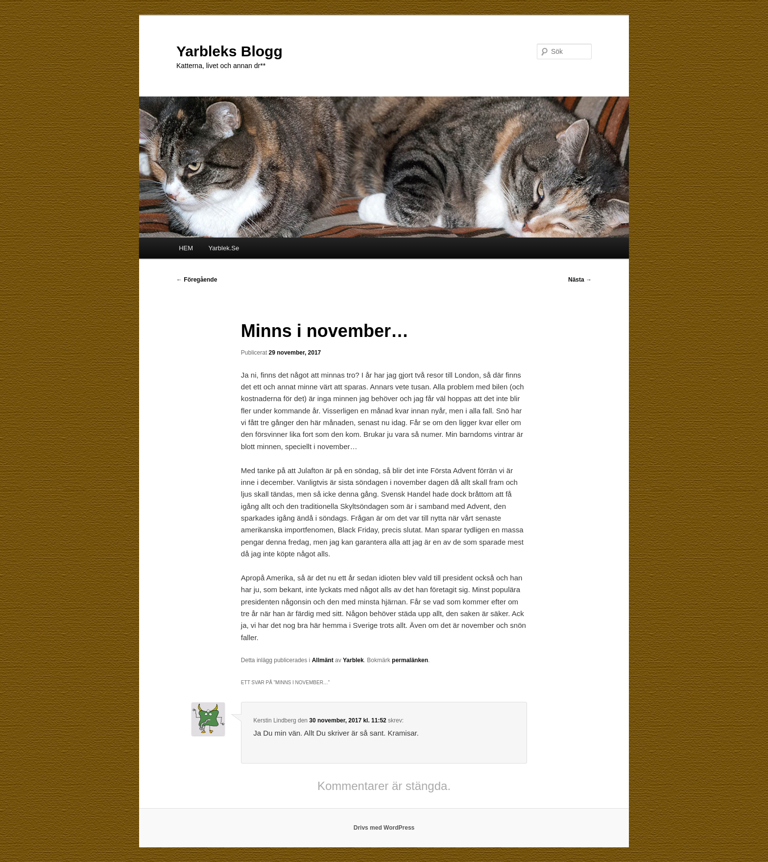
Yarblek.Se (224, 248)
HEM (186, 248)
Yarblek (353, 660)
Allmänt (323, 660)
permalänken (410, 660)
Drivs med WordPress (384, 827)
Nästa (580, 279)
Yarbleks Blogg (229, 51)
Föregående (196, 279)
